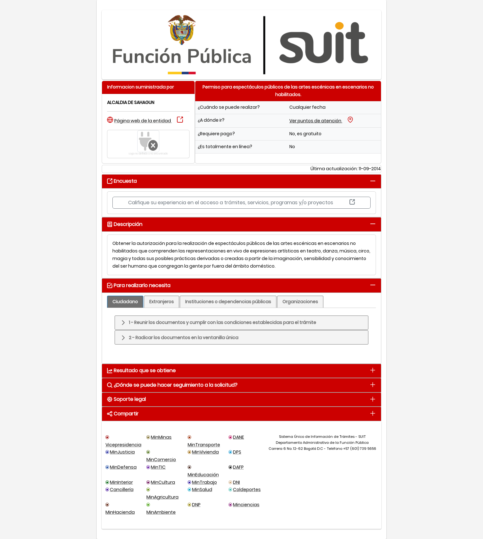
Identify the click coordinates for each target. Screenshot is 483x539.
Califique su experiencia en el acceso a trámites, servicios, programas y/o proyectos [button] (241, 202)
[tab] (372, 180)
